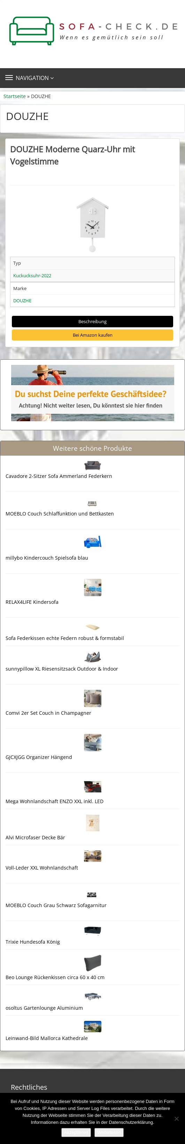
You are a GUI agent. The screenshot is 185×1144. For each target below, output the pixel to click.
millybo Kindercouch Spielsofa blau (47, 557)
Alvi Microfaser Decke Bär (35, 837)
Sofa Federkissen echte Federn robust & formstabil (65, 638)
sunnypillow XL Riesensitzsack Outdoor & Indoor (62, 668)
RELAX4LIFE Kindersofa (32, 602)
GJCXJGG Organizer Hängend (39, 757)
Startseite (14, 96)
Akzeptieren (76, 1132)
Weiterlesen (109, 1132)
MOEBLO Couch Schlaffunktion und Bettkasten (60, 513)
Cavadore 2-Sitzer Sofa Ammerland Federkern (59, 476)
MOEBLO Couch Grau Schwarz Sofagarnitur (56, 905)
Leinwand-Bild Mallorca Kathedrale (47, 1038)
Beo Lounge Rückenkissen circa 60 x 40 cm (55, 977)
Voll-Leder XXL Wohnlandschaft (42, 867)
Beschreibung (92, 321)
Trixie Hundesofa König (33, 941)
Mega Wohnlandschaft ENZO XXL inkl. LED (54, 801)
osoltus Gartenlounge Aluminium (44, 1008)
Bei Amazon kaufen (93, 335)
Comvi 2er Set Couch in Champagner (48, 713)
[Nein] (176, 1118)
